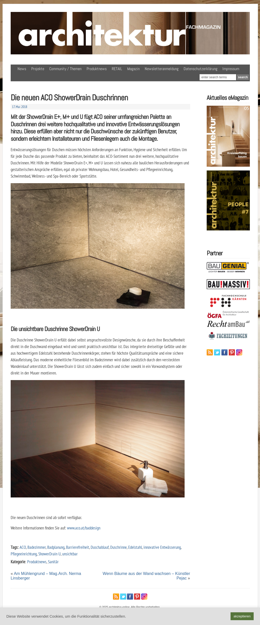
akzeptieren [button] (242, 616)
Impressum (230, 68)
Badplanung (55, 547)
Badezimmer (36, 547)
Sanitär (53, 562)
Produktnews (97, 68)
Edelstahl (135, 547)
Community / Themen (65, 68)
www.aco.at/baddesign (83, 528)
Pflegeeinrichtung (24, 554)
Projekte (37, 68)
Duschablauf (100, 547)
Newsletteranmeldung (161, 68)
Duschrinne (118, 547)
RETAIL (117, 68)
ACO (23, 547)
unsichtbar (70, 554)
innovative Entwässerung (162, 547)
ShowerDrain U (49, 554)
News (22, 68)
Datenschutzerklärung (200, 68)
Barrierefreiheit (77, 547)
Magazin (133, 68)
